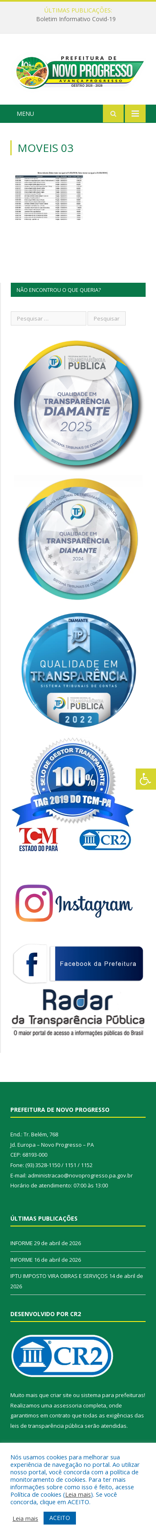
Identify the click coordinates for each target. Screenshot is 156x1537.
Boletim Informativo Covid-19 (76, 19)
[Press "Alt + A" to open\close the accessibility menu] (146, 779)
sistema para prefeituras (112, 1395)
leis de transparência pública (46, 1425)
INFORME (21, 1243)
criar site (61, 1395)
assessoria (68, 1405)
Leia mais (78, 1494)
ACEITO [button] (59, 1518)
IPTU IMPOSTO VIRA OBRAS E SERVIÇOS (59, 1276)
